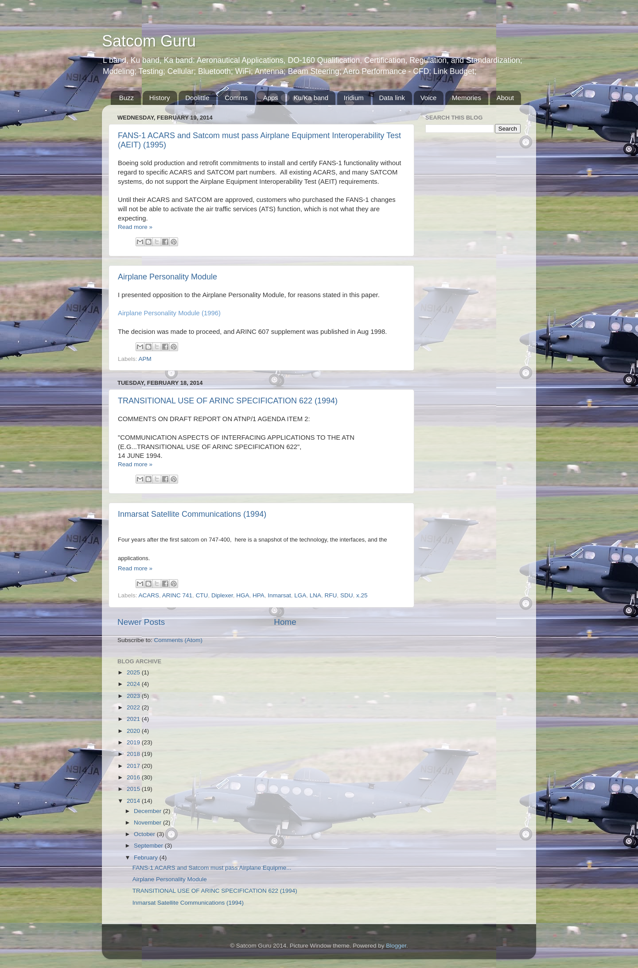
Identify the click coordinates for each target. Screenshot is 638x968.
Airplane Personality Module (167, 276)
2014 (134, 801)
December (148, 811)
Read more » (135, 227)
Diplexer (222, 595)
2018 (134, 754)
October (145, 834)
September (149, 845)
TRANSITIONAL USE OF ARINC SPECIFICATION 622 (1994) (228, 400)
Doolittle (197, 97)
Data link (392, 97)
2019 (134, 742)
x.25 (362, 595)
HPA (259, 595)
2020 (134, 731)
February (147, 857)
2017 (134, 766)
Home (285, 622)
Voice (428, 97)
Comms (236, 97)
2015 (134, 789)
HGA (242, 595)
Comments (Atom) (178, 640)
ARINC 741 (177, 595)
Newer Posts (141, 622)
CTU (202, 595)
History (159, 97)
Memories (466, 97)
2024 (134, 684)
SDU (346, 595)
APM (145, 359)
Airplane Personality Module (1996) (169, 313)
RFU (331, 595)
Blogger (396, 945)
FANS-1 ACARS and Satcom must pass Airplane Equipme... (212, 867)
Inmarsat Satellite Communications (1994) (192, 514)
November (148, 822)
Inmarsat (279, 595)
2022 (134, 707)
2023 (134, 696)
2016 (134, 777)
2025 (134, 672)
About (505, 97)
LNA (315, 595)
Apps (270, 97)
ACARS (149, 595)
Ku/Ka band (311, 97)
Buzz (126, 97)
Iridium (354, 97)
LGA (300, 595)
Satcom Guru (149, 41)
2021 (134, 719)
